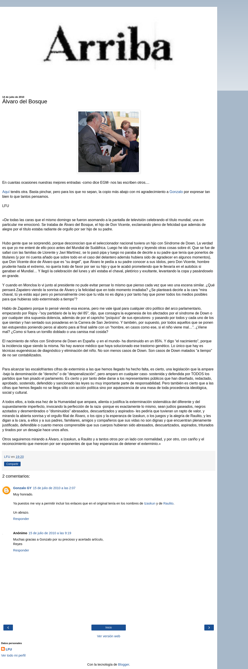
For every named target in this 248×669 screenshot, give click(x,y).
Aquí (6, 192)
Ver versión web (108, 636)
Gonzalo (176, 192)
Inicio (108, 627)
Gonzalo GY (22, 488)
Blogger (123, 664)
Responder (21, 519)
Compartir (12, 464)
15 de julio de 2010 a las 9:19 (50, 533)
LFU (9, 649)
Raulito (168, 503)
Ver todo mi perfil (13, 655)
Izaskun (150, 503)
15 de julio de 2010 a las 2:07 (54, 488)
